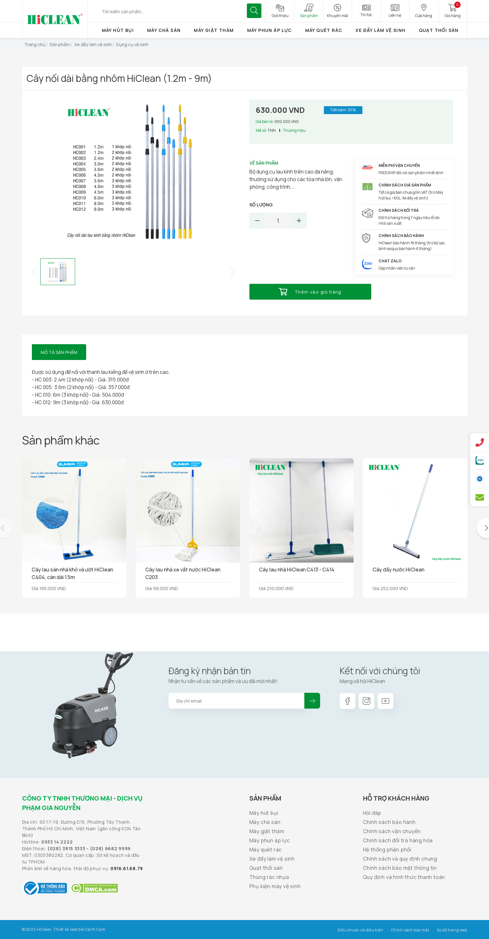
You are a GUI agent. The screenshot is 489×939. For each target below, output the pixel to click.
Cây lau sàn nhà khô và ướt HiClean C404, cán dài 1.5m (72, 573)
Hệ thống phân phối (387, 849)
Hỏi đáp (372, 812)
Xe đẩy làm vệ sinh (380, 30)
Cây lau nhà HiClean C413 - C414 (296, 569)
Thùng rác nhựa (269, 877)
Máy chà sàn (164, 30)
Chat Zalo (390, 261)
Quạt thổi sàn (439, 30)
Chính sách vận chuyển (392, 831)
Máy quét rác (324, 30)
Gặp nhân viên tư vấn (397, 268)
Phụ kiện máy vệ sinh (275, 886)
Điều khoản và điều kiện (361, 930)
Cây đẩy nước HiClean (398, 569)
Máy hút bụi (118, 30)
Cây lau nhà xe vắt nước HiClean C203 (182, 573)
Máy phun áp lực (269, 30)
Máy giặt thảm (214, 30)
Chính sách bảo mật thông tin (400, 867)
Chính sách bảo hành (389, 822)
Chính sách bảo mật (410, 930)
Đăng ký (312, 701)
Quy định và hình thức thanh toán (404, 877)
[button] (34, 271)
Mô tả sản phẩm (59, 352)
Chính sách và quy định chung (400, 858)
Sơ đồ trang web (452, 930)
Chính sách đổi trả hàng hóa (398, 840)
